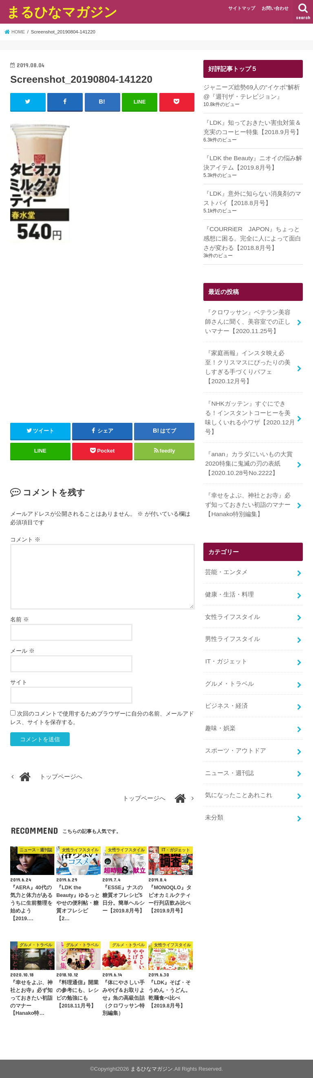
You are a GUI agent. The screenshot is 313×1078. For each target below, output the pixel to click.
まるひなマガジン (62, 12)
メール (22, 650)
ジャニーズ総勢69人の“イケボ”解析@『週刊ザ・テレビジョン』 (251, 91)
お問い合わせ (275, 8)
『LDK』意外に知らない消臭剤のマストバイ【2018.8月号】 (252, 195)
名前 (19, 619)
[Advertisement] (102, 338)
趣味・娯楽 (220, 711)
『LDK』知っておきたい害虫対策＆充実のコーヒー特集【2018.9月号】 (252, 126)
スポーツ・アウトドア (235, 733)
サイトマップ (241, 8)
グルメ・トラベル (229, 668)
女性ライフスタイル (232, 603)
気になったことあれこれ (238, 776)
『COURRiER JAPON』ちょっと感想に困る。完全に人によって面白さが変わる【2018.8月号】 (252, 235)
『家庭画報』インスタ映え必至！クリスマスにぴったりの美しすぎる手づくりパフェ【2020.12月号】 (248, 361)
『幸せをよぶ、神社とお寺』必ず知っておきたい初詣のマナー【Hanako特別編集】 (248, 494)
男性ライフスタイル (232, 625)
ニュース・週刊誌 (229, 754)
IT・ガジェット (226, 646)
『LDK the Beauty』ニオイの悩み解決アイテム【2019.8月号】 (252, 161)
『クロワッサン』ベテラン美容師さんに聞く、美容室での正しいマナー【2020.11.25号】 (248, 317)
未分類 (214, 797)
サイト (18, 681)
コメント (25, 539)
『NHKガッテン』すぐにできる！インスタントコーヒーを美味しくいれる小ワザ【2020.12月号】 (249, 410)
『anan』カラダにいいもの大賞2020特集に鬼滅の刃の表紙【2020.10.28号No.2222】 (248, 454)
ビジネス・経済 (226, 690)
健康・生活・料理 (229, 582)
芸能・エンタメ (226, 560)
